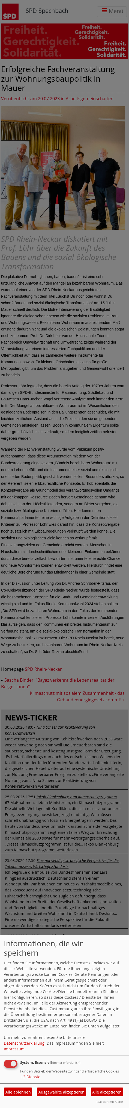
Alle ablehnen (18, 1092)
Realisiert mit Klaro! (109, 1102)
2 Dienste (30, 1076)
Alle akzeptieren (107, 1092)
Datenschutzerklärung (24, 1043)
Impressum (14, 1048)
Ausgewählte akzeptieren (61, 1092)
